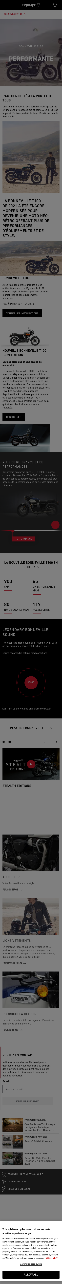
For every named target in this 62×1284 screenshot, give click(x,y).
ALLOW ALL (31, 1274)
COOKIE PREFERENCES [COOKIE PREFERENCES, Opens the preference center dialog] (31, 1265)
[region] (31, 1251)
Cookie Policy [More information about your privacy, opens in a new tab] (51, 1258)
